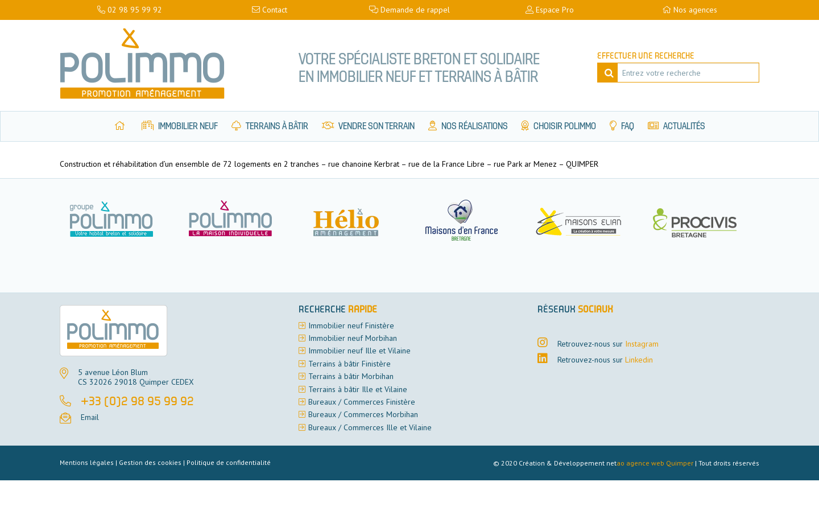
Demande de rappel (409, 10)
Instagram (642, 344)
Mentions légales (87, 462)
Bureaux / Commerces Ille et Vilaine (370, 427)
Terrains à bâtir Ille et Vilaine (357, 389)
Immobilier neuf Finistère (351, 325)
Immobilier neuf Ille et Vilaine (359, 350)
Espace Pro (550, 10)
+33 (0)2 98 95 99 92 (137, 402)
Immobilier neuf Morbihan (352, 338)
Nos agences (689, 10)
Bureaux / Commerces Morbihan (363, 414)
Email (90, 417)
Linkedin (639, 360)
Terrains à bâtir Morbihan (351, 376)
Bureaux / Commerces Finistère (361, 402)
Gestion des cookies (150, 462)
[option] (237, 220)
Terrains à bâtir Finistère (349, 364)
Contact (269, 10)
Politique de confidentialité (229, 462)
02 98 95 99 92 (129, 10)
